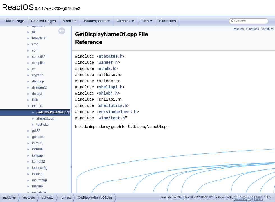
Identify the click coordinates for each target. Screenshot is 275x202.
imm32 (37, 143)
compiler (38, 63)
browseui (38, 38)
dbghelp (38, 81)
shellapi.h (110, 87)
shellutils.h (113, 105)
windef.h (108, 62)
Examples (167, 21)
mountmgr (39, 180)
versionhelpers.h (117, 111)
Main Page (15, 21)
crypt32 (37, 75)
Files (146, 21)
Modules (70, 21)
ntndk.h (107, 68)
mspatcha (39, 192)
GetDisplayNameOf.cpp (54, 112)
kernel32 (38, 162)
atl (34, 32)
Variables (267, 29)
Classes (125, 21)
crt (34, 69)
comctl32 (38, 57)
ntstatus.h (110, 56)
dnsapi (37, 94)
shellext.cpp (45, 118)
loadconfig (39, 168)
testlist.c (42, 125)
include (37, 149)
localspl (37, 174)
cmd (35, 44)
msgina (37, 186)
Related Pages (43, 21)
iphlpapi (37, 155)
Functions (252, 29)
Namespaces (97, 21)
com (35, 50)
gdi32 (36, 131)
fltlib (35, 100)
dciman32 (39, 87)
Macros (239, 29)
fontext (37, 106)
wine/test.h (112, 118)
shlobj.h (108, 93)
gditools (37, 137)
